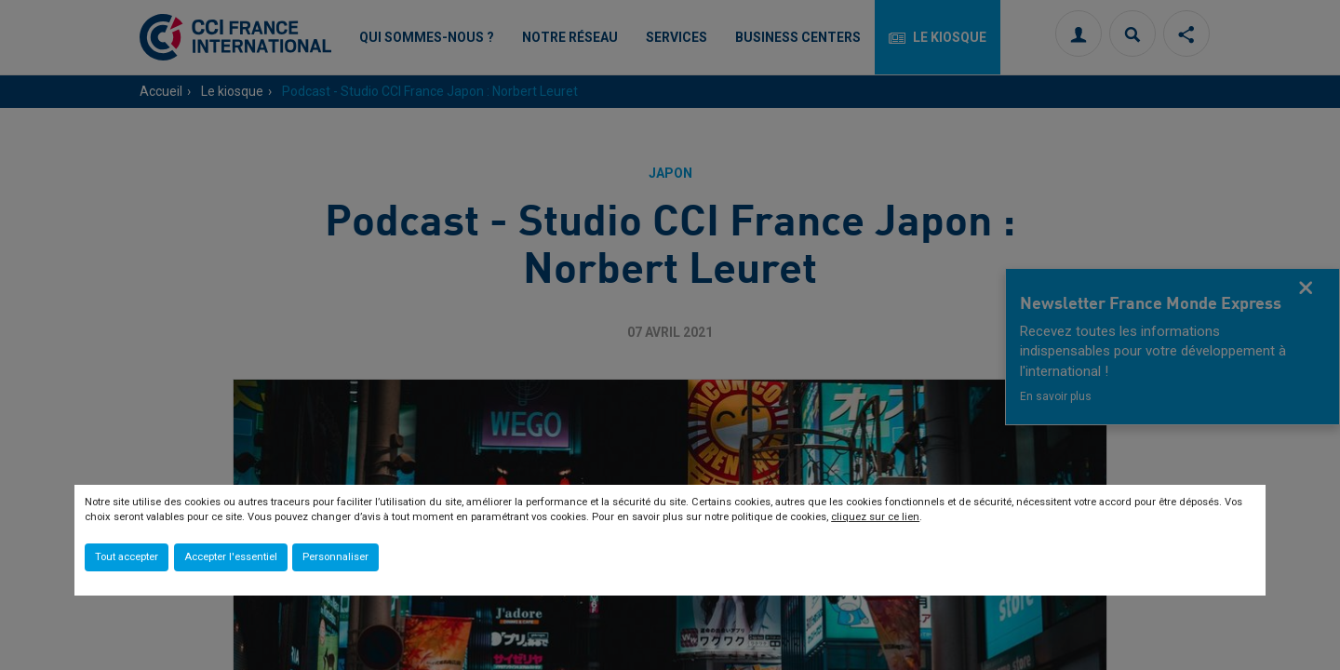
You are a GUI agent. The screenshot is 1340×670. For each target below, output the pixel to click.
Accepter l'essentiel (230, 557)
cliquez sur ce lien (875, 517)
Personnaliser (335, 557)
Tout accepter (126, 557)
